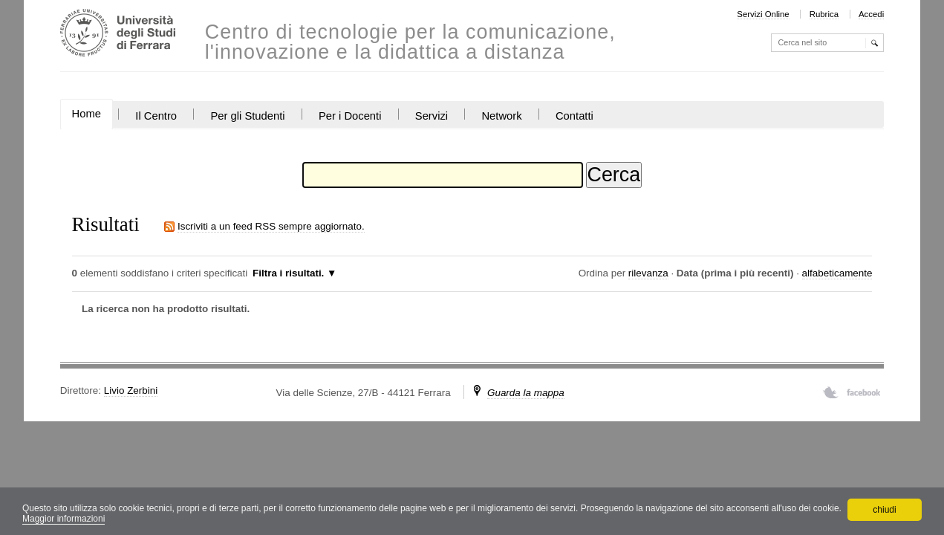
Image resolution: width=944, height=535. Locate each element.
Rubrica (824, 14)
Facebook (863, 392)
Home (86, 114)
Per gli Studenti (247, 116)
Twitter (830, 392)
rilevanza (648, 273)
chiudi (884, 510)
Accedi (871, 14)
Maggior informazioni (63, 518)
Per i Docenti (350, 116)
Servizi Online (763, 14)
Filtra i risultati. (288, 273)
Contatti (574, 116)
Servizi (431, 116)
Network (501, 116)
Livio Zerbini (130, 390)
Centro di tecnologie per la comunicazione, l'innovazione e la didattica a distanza (410, 42)
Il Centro (156, 116)
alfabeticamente (837, 273)
